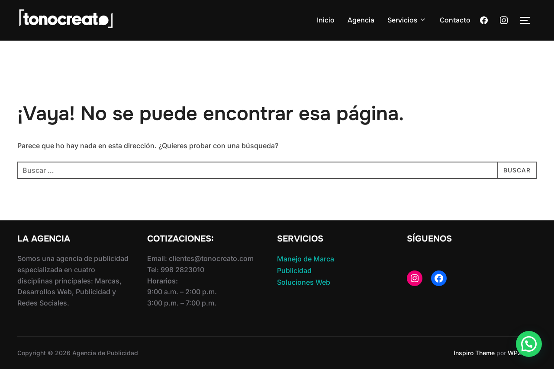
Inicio (326, 20)
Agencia (361, 20)
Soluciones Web (303, 282)
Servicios (407, 20)
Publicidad (294, 270)
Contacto (455, 20)
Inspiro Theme (474, 352)
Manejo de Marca (305, 258)
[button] (529, 344)
